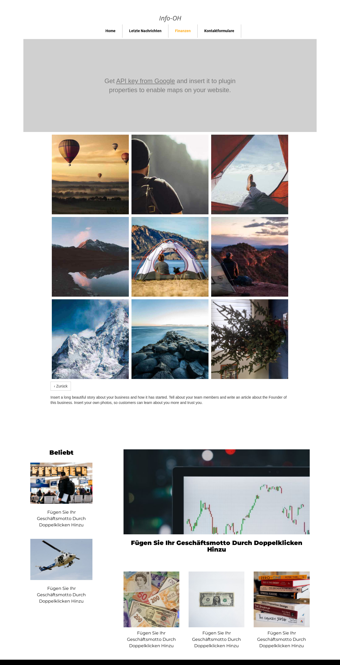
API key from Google (145, 80)
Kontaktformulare (219, 31)
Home (110, 31)
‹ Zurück (60, 386)
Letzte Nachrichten (145, 31)
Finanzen (183, 31)
